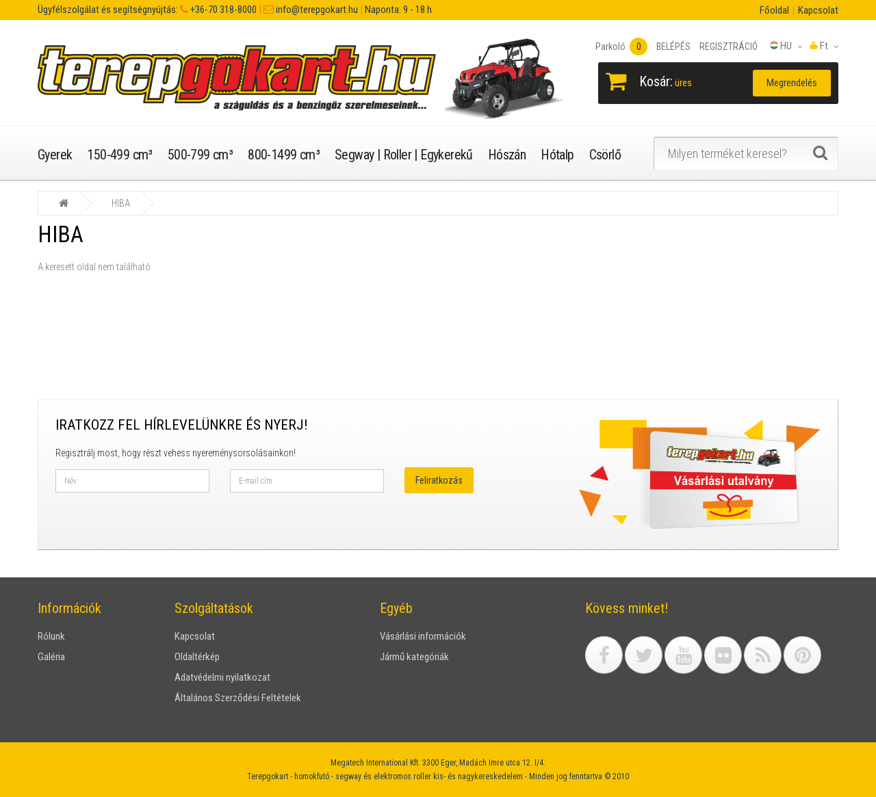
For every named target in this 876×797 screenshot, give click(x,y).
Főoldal (774, 10)
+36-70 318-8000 (222, 9)
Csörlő (605, 154)
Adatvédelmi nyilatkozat (222, 677)
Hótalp (557, 154)
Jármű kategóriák (414, 657)
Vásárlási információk (423, 636)
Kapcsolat (818, 10)
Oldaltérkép (197, 657)
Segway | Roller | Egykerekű (404, 154)
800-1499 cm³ (284, 154)
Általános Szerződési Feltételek (238, 698)
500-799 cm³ (200, 154)
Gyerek (55, 154)
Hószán (507, 154)
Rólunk (51, 636)
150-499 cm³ (119, 154)
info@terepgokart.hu (316, 9)
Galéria (51, 657)
